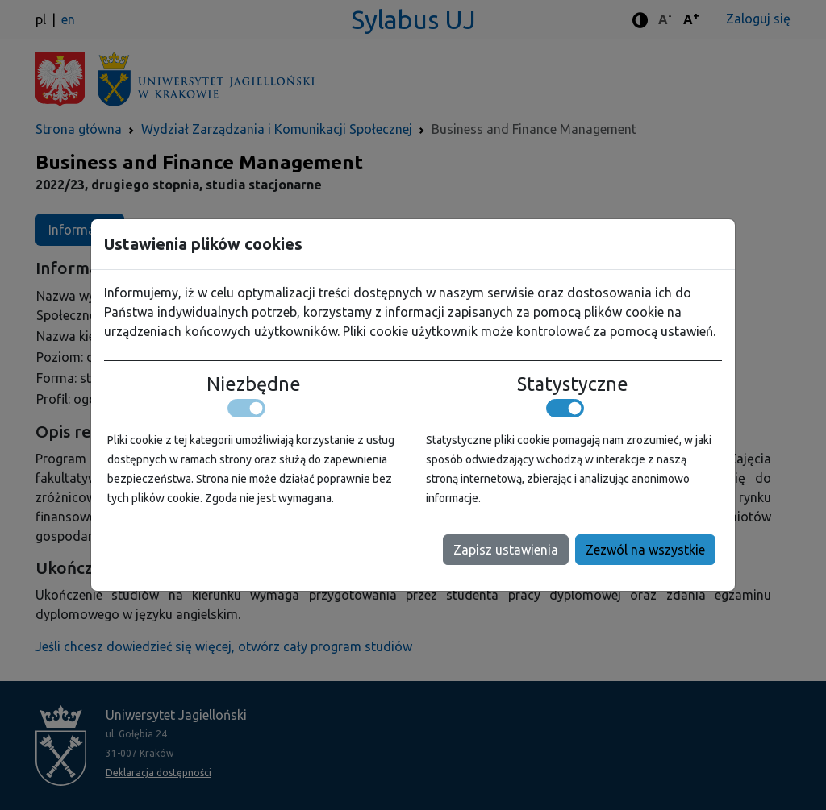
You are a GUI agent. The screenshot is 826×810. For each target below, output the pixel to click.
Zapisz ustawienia (505, 549)
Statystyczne (572, 383)
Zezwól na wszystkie (645, 549)
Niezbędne (253, 383)
